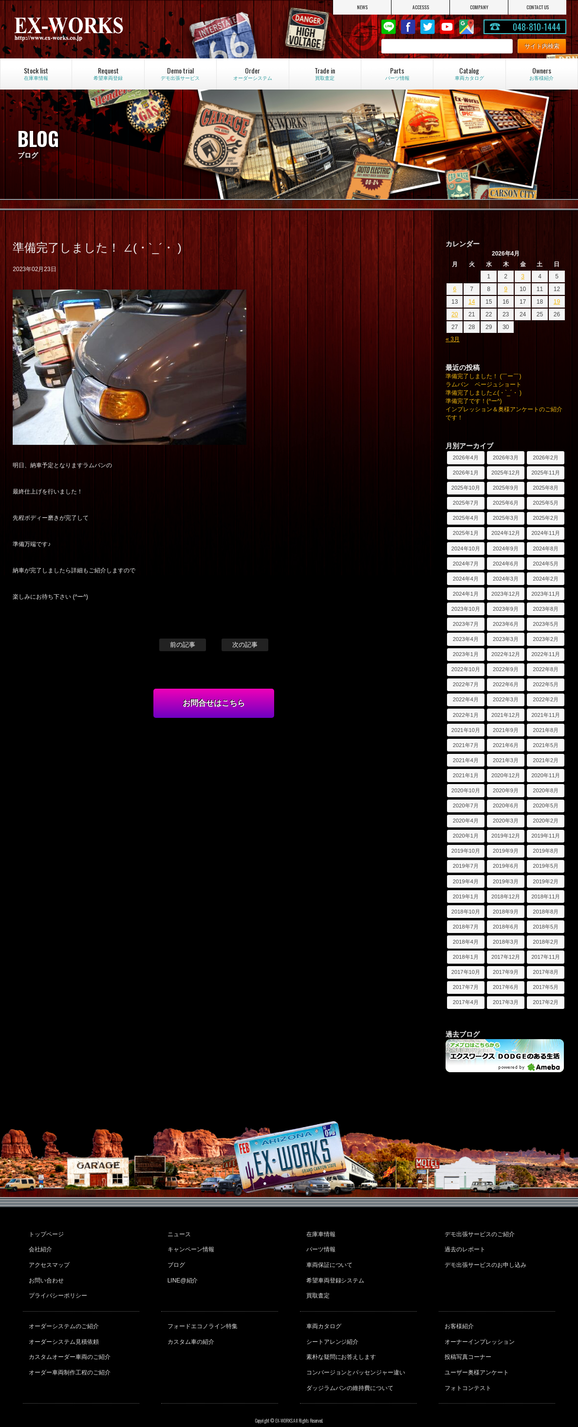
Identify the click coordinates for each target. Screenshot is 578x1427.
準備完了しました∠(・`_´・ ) (484, 392)
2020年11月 (545, 775)
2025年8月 (546, 488)
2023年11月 (545, 594)
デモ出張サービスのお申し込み (484, 1259)
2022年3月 (506, 699)
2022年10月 (465, 669)
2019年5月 (546, 866)
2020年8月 (546, 790)
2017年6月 (506, 987)
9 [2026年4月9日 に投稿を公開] (505, 289)
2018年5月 (546, 927)
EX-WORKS (95, 29)
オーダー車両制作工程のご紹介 (69, 1353)
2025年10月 (465, 488)
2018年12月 (505, 896)
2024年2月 (546, 579)
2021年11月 (545, 715)
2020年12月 (505, 775)
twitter (427, 26)
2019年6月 (506, 866)
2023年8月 (546, 609)
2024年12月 (505, 533)
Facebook (408, 26)
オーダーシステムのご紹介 (63, 1313)
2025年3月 (506, 518)
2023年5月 (546, 624)
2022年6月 (506, 684)
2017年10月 (465, 972)
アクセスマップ (48, 1259)
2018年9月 (506, 912)
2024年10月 (465, 548)
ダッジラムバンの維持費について (348, 1366)
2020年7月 (466, 805)
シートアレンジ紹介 (331, 1326)
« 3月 (453, 339)
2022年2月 (546, 699)
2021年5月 (546, 745)
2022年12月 (505, 654)
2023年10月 (465, 609)
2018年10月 (465, 912)
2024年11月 (545, 533)
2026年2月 (546, 457)
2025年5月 (546, 503)
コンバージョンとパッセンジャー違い (354, 1353)
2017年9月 (506, 972)
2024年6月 (506, 564)
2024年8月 (546, 548)
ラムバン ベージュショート (484, 384)
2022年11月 (545, 654)
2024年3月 (506, 579)
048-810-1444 (536, 26)
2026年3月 (506, 457)
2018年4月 (466, 942)
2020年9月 (506, 790)
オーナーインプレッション (479, 1326)
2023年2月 (546, 639)
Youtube (447, 26)
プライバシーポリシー (57, 1285)
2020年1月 (466, 836)
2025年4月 (466, 518)
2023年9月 (506, 609)
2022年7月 (466, 684)
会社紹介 (39, 1246)
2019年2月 (546, 881)
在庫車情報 (319, 1232)
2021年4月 (466, 760)
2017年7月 (466, 987)
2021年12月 (505, 715)
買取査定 (316, 1285)
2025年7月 (466, 503)
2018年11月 (545, 896)
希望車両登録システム (334, 1272)
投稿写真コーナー (467, 1339)
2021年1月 (466, 775)
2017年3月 (506, 1002)
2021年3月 (506, 760)
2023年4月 (466, 639)
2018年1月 (466, 957)
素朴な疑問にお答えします (340, 1339)
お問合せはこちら (214, 703)
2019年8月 (546, 851)
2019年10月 (465, 851)
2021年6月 (506, 745)
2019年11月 (545, 836)
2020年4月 (466, 820)
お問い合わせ (45, 1272)
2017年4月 (466, 1002)
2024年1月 (466, 594)
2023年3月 (506, 639)
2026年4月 (466, 457)
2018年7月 (466, 927)
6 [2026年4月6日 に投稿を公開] (454, 289)
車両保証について (328, 1259)
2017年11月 (545, 957)
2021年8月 (546, 730)
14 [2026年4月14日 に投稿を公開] (471, 301)
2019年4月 (466, 881)
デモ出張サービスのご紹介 (479, 1232)
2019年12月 (505, 836)
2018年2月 (546, 942)
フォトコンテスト (467, 1366)
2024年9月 (506, 548)
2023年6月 (506, 624)
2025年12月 (505, 473)
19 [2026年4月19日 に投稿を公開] (557, 301)
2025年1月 (466, 533)
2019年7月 (466, 866)
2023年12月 (505, 594)
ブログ (175, 1259)
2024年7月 (466, 564)
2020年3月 (506, 820)
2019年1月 (466, 896)
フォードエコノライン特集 (201, 1313)
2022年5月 (546, 684)
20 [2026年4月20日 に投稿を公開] (454, 314)
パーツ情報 (319, 1246)
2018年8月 (546, 912)
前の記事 (182, 644)
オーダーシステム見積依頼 (63, 1326)
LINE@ (388, 26)
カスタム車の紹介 (189, 1326)
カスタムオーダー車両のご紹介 (69, 1339)
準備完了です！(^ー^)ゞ (476, 401)
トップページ (45, 1232)
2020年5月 (546, 805)
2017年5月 (546, 987)
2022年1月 (466, 715)
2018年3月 (506, 942)
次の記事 (245, 644)
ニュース (177, 1232)
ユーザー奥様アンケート (476, 1353)
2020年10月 (465, 790)
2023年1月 (466, 654)
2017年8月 (546, 972)
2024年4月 (466, 579)
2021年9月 (506, 730)
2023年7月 (466, 624)
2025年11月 (545, 473)
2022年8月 (546, 669)
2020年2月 (546, 820)
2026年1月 (466, 473)
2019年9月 (506, 851)
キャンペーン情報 (189, 1246)
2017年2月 (546, 1002)
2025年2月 (546, 518)
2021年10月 (465, 730)
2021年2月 (546, 760)
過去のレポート (464, 1246)
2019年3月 (506, 881)
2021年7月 (466, 745)
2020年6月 (506, 805)
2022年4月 (466, 699)
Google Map (466, 26)
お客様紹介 (458, 1313)
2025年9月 (506, 488)
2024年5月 (546, 564)
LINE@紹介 (181, 1272)
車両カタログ (322, 1313)
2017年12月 (505, 957)
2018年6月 (506, 927)
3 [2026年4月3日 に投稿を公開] (522, 276)
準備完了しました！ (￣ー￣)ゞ (486, 376)
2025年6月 (506, 503)
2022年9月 (506, 669)
